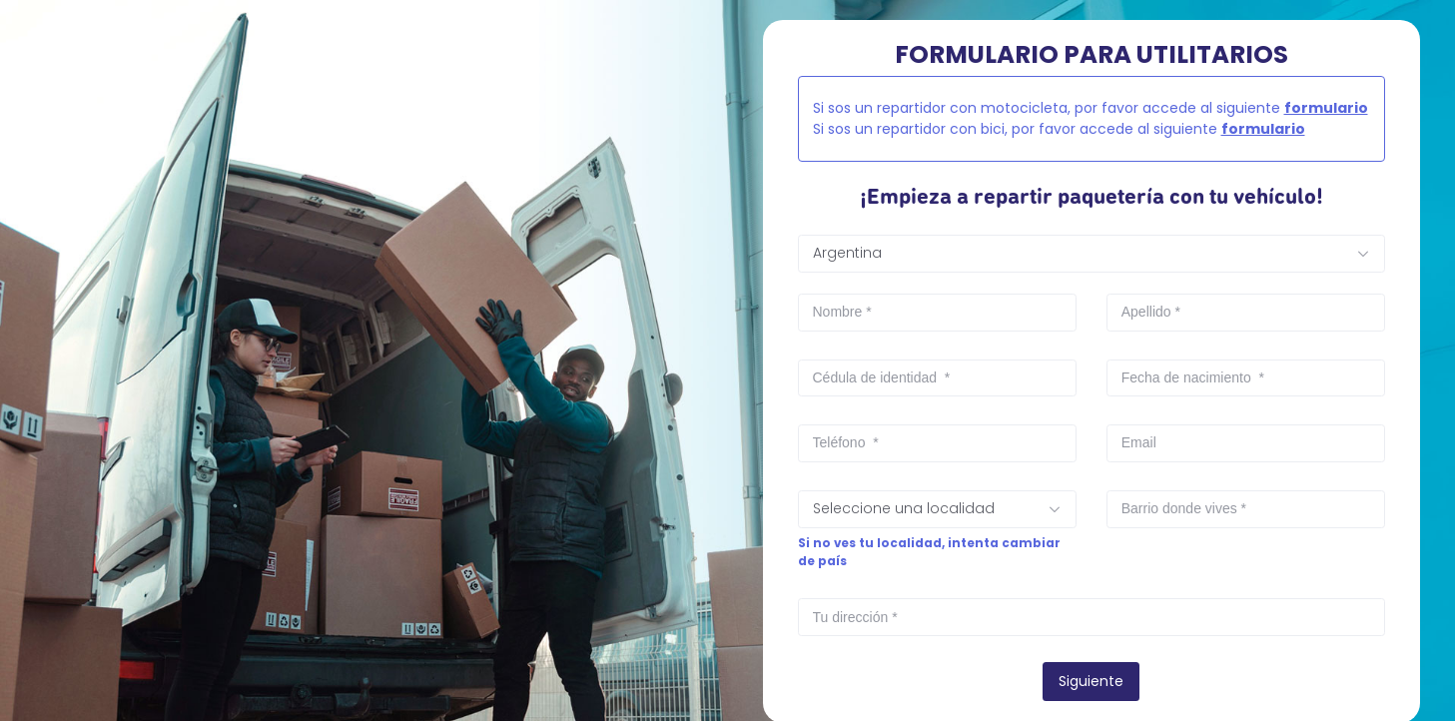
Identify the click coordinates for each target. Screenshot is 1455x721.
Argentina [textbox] (847, 253)
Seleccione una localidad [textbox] (904, 508)
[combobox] (1092, 254)
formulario (1326, 108)
